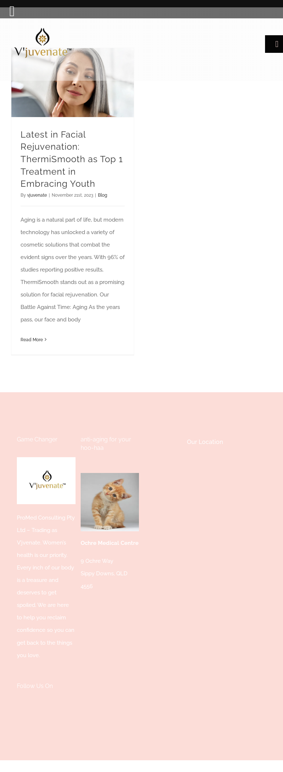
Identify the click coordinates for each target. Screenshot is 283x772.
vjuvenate (37, 195)
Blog (102, 195)
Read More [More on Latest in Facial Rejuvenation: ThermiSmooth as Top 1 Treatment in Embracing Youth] (32, 339)
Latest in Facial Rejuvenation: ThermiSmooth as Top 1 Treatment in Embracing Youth (72, 159)
